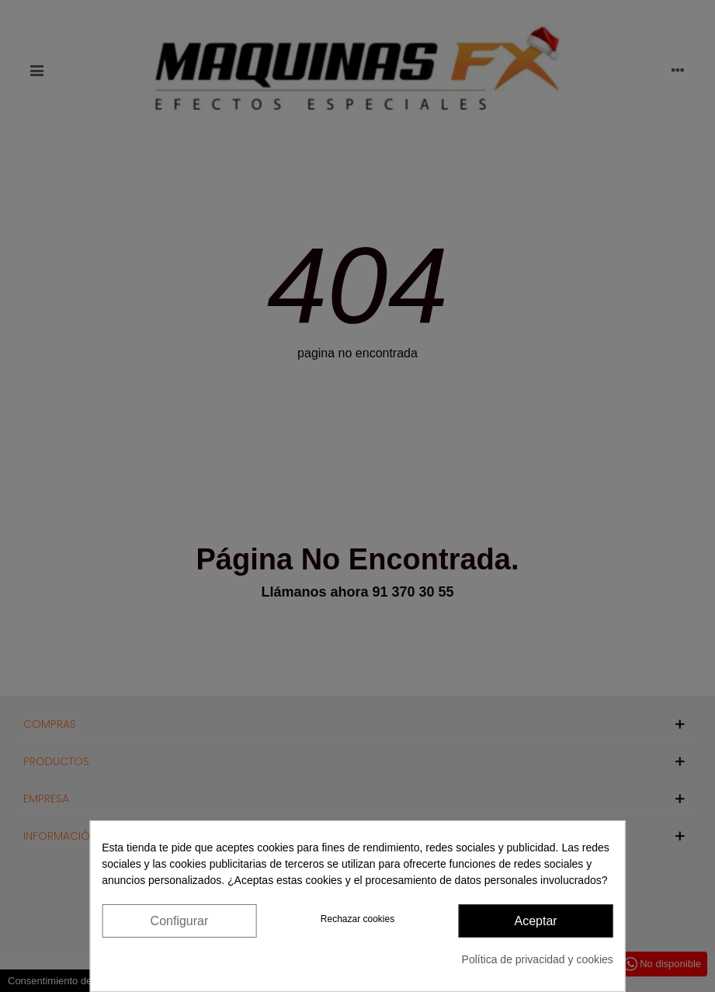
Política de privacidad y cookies (537, 959)
